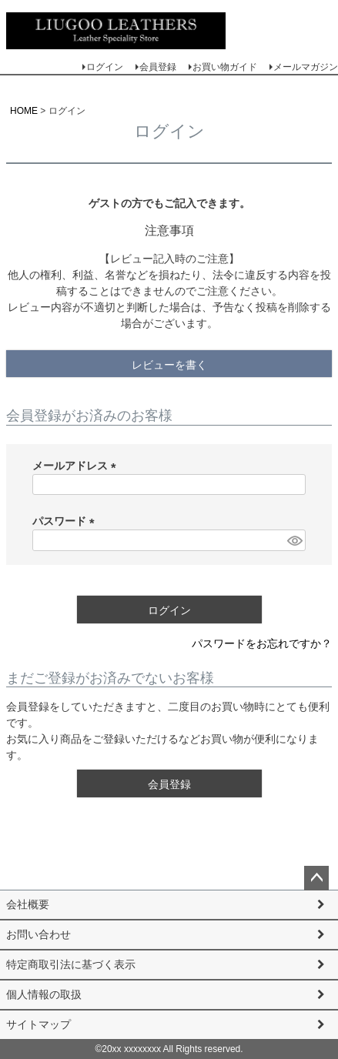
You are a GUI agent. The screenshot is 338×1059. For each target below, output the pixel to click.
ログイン (104, 67)
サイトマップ (38, 1024)
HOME (24, 110)
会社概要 (27, 904)
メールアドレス (77, 465)
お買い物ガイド (224, 67)
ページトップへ (316, 878)
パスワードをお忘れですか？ (262, 643)
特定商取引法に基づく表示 (71, 964)
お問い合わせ (38, 934)
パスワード (66, 521)
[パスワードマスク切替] (294, 540)
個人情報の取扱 (44, 994)
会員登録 (157, 67)
